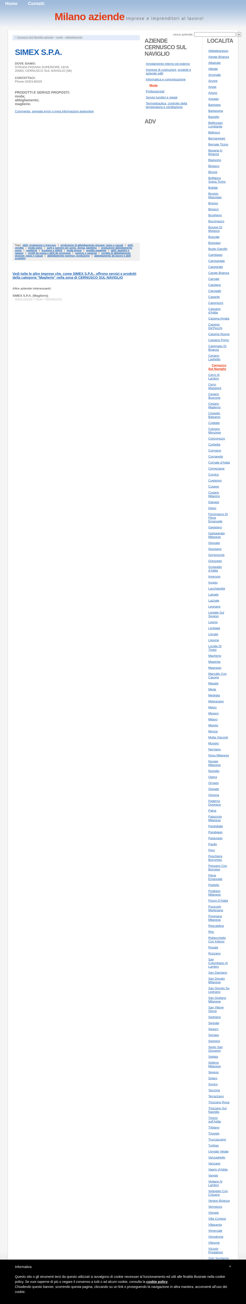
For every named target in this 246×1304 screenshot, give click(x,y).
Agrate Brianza (218, 57)
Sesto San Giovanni (215, 1048)
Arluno (212, 93)
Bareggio (214, 105)
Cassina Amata (218, 318)
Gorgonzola (216, 555)
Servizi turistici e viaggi (162, 97)
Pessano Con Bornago (217, 867)
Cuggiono (215, 480)
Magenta (214, 662)
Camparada (216, 261)
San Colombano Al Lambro (218, 963)
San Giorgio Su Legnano (218, 990)
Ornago (213, 783)
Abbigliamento (53, 298)
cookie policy (157, 1282)
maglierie (31, 250)
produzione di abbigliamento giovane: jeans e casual (92, 245)
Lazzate (213, 600)
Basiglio (213, 117)
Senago (213, 1035)
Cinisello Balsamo (214, 415)
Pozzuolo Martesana (215, 908)
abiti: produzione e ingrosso (39, 245)
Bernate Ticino (218, 144)
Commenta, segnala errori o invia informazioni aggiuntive (54, 111)
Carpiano (214, 285)
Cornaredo (215, 456)
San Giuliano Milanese (217, 999)
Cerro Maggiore (214, 386)
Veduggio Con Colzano (218, 1192)
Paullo (212, 844)
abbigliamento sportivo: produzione (68, 255)
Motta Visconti (218, 737)
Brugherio (215, 215)
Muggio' (213, 743)
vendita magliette (96, 250)
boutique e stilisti (52, 250)
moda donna (74, 250)
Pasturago (215, 838)
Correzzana (216, 468)
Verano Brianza (219, 1200)
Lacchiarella (216, 588)
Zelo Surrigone (218, 1258)
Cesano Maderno (214, 405)
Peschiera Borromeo (215, 858)
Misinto (213, 725)
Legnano (214, 606)
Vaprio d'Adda (218, 1169)
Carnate (213, 279)
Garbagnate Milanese (216, 535)
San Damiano (217, 972)
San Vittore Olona (216, 1009)
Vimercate (215, 1230)
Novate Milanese (214, 763)
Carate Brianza (218, 273)
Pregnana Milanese (215, 918)
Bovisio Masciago (215, 195)
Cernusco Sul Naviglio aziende (35, 37)
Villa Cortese (217, 1218)
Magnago (214, 668)
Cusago (213, 486)
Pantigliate (215, 826)
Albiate (213, 69)
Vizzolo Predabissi (215, 1250)
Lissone (213, 640)
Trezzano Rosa (218, 1102)
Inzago (213, 582)
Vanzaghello (216, 1157)
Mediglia (214, 695)
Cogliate (214, 423)
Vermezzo (215, 1206)
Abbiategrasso (218, 51)
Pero (211, 850)
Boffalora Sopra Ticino (217, 179)
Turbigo (213, 1145)
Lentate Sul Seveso (216, 614)
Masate (213, 683)
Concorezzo (216, 438)
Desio (212, 508)
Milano (212, 719)
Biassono (214, 160)
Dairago (213, 502)
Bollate (213, 187)
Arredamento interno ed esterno (168, 64)
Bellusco (214, 132)
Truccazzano (217, 1139)
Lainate (213, 594)
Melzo (212, 707)
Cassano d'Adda (214, 310)
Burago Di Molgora (215, 229)
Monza (213, 731)
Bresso (213, 203)
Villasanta (215, 1224)
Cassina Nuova (218, 334)
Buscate (214, 237)
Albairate (214, 63)
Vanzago (214, 1163)
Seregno (214, 1041)
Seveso (213, 1072)
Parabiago (215, 832)
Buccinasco (216, 221)
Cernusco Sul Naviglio (217, 367)
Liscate (213, 634)
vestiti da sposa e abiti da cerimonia (49, 253)
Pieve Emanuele (215, 877)
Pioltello (213, 885)
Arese (212, 87)
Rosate (213, 947)
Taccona (214, 1090)
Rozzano (214, 953)
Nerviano (214, 749)
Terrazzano (216, 1096)
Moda (39, 298)
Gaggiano (215, 527)
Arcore (212, 81)
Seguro (213, 1029)
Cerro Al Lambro (214, 376)
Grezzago (215, 561)
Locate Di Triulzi (214, 648)
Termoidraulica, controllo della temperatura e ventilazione (166, 105)
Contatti (36, 3)
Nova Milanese (218, 755)
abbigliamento (74, 37)
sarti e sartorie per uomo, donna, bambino (72, 248)
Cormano (214, 450)
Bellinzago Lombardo (215, 124)
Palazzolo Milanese (215, 818)
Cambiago (215, 255)
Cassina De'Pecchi (215, 326)
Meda (212, 689)
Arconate (214, 75)
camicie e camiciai (86, 253)
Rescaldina (216, 926)
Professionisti (155, 91)
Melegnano (216, 701)
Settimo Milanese (214, 1064)
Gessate (214, 543)
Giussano (214, 549)
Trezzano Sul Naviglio (217, 1110)
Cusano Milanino (214, 494)
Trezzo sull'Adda (214, 1119)
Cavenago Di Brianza (217, 347)
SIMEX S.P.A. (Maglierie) (30, 295)
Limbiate (214, 628)
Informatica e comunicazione (165, 79)
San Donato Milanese (216, 980)
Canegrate (215, 267)
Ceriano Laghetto (214, 357)
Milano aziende (24, 298)
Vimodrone (215, 1236)
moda (59, 37)
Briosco (213, 209)
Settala (213, 1056)
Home (11, 3)
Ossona (213, 795)
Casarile (214, 297)
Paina (212, 810)
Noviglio (213, 771)
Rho (211, 932)
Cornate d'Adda (219, 462)
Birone (212, 172)
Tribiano (213, 1127)
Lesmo (213, 622)
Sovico (213, 1084)
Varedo (213, 1175)
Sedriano (214, 1017)
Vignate (213, 1212)
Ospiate (213, 789)
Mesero (213, 713)
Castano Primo (218, 340)
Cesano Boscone (214, 395)
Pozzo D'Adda (218, 900)
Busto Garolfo (218, 249)
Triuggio (213, 1133)
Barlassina (215, 111)
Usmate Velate (218, 1151)
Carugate (214, 291)
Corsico (213, 474)
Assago (213, 99)
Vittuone (214, 1242)
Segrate (213, 1023)
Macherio (214, 656)
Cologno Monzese (214, 430)
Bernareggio (216, 138)
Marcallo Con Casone (217, 675)
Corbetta (214, 444)
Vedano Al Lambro (215, 1183)
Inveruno (214, 576)
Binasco (213, 166)
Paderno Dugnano (214, 802)
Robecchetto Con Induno (217, 939)
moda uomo (35, 248)
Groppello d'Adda (215, 568)
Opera (212, 777)
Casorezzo (215, 303)
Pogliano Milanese (214, 892)
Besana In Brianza (215, 152)
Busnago (214, 243)
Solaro (212, 1078)
